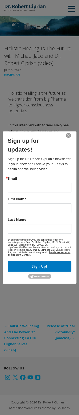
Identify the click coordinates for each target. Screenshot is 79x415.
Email (12, 178)
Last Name (17, 219)
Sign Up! (39, 266)
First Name (17, 199)
